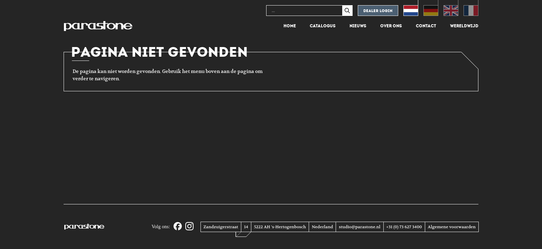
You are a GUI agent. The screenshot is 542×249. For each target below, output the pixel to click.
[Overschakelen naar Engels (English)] (450, 8)
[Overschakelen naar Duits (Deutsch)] (430, 8)
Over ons (391, 26)
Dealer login (378, 11)
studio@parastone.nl (359, 227)
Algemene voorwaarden (452, 227)
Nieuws (357, 26)
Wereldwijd (464, 26)
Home (289, 26)
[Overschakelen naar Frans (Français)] (471, 8)
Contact (426, 26)
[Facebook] (178, 226)
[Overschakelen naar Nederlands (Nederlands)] (410, 8)
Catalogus (323, 26)
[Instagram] (189, 226)
